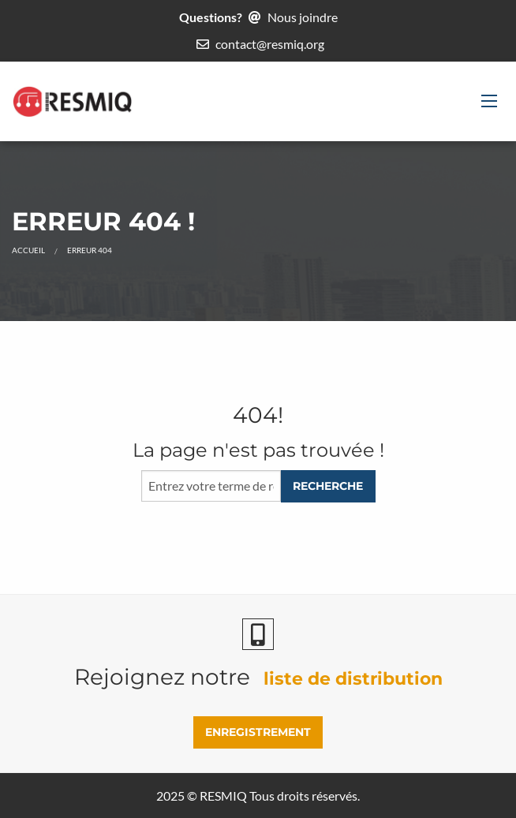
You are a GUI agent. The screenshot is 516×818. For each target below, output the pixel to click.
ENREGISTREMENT (258, 732)
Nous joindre (302, 16)
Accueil (28, 250)
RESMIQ (223, 795)
